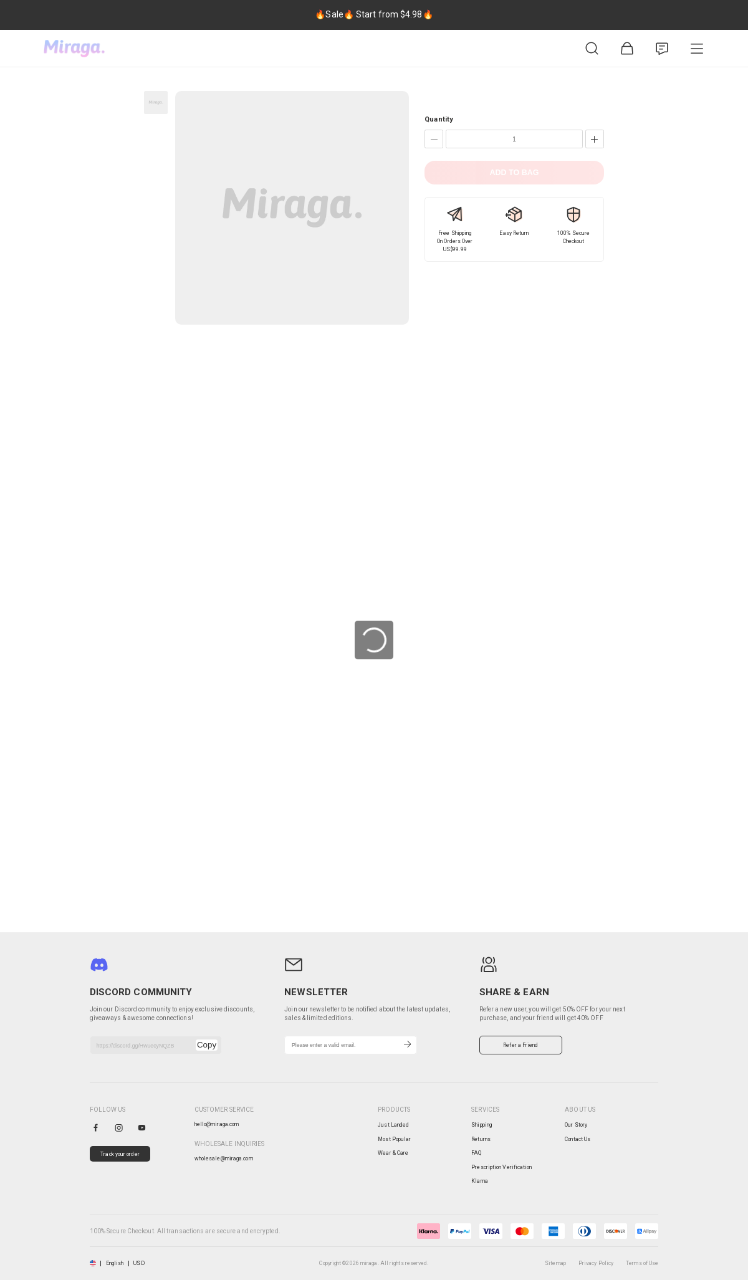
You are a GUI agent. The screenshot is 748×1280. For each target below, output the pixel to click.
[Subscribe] (407, 1045)
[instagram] (118, 1127)
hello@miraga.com (216, 1124)
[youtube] (141, 1127)
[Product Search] (592, 48)
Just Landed (393, 1125)
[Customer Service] (661, 48)
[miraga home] (74, 48)
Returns (481, 1139)
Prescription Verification (501, 1167)
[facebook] (95, 1127)
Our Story (576, 1125)
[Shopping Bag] (627, 48)
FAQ (476, 1153)
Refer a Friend (520, 1045)
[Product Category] (696, 48)
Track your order (120, 1154)
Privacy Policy (595, 1263)
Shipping (481, 1125)
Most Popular (394, 1139)
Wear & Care (393, 1153)
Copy (206, 1044)
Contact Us (577, 1139)
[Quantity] (514, 139)
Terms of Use (642, 1263)
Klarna (479, 1181)
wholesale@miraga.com (223, 1158)
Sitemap (555, 1263)
